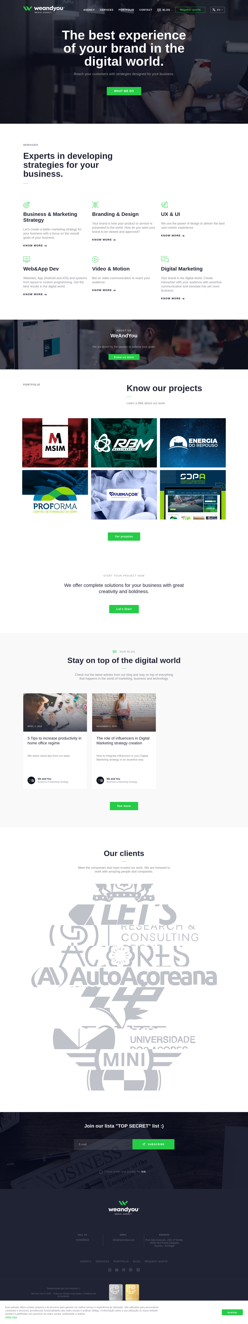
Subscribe (153, 1145)
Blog (163, 10)
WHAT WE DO (124, 91)
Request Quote (190, 9)
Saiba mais (11, 1317)
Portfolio (126, 9)
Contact (145, 9)
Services (106, 9)
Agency (89, 9)
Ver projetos (124, 537)
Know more (35, 245)
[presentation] (124, 1160)
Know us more (124, 357)
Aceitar (232, 1312)
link (143, 1172)
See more (124, 806)
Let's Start (124, 609)
